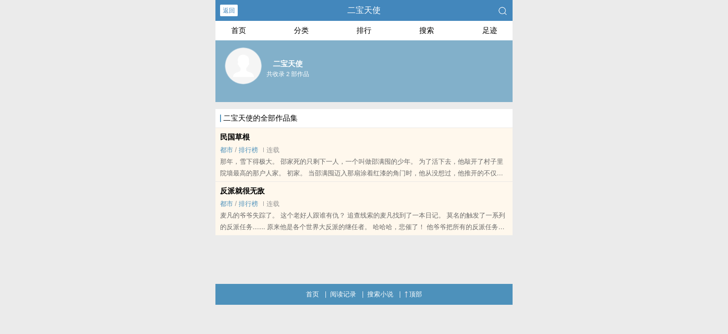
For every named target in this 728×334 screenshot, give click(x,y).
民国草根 (235, 137)
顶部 (413, 294)
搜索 (426, 30)
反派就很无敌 (242, 191)
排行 (364, 30)
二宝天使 (364, 10)
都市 (226, 150)
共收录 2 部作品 (287, 74)
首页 (238, 30)
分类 (301, 30)
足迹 (489, 30)
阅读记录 (343, 294)
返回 (229, 10)
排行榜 (248, 150)
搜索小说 (380, 294)
